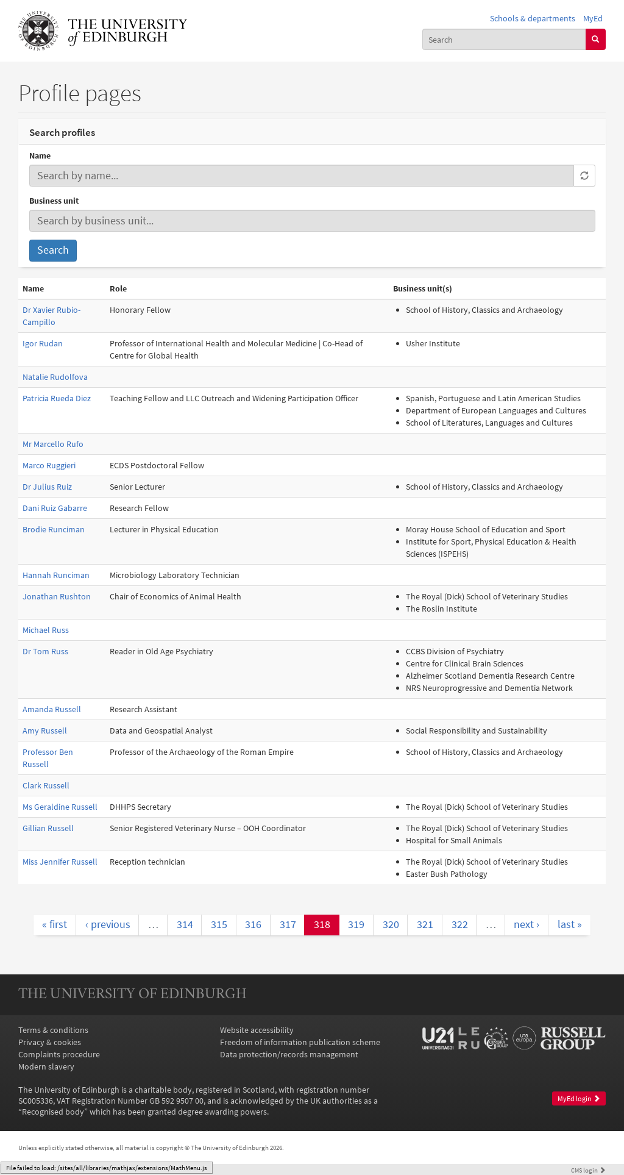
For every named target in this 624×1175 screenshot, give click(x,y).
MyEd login (579, 1098)
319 (356, 924)
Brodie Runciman (54, 529)
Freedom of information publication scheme (300, 1042)
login (588, 1170)
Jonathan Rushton (57, 596)
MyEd (593, 18)
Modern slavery (46, 1066)
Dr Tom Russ (45, 651)
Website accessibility (257, 1029)
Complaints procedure (59, 1054)
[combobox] (504, 39)
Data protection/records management (289, 1054)
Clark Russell (46, 785)
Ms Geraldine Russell (60, 806)
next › (526, 924)
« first (54, 924)
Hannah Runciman (56, 575)
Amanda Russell (52, 709)
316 (253, 924)
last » (570, 924)
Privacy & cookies (49, 1042)
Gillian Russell (48, 828)
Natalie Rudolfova (55, 376)
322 (460, 924)
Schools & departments (532, 18)
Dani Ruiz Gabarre (55, 507)
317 (288, 924)
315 (219, 924)
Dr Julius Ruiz (47, 486)
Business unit (54, 200)
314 (185, 924)
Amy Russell (45, 730)
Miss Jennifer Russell (60, 861)
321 (425, 924)
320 (391, 924)
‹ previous (107, 924)
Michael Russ (46, 629)
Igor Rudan (43, 343)
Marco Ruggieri (49, 465)
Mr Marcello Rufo (53, 443)
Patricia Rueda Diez (57, 398)
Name (40, 155)
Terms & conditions (53, 1029)
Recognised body (53, 1111)
